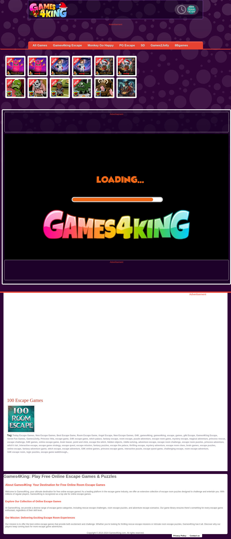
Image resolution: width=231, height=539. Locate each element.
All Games (40, 45)
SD (143, 45)
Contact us (195, 536)
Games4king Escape (67, 45)
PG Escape (127, 45)
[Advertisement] (115, 33)
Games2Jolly (160, 45)
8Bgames (181, 45)
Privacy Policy (179, 536)
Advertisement (115, 24)
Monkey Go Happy (101, 45)
